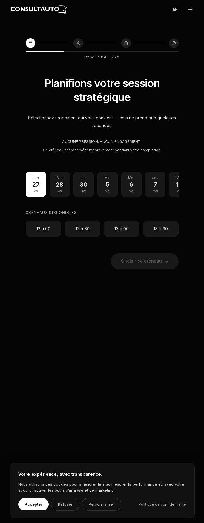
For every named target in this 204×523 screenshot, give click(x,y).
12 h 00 (43, 228)
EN (175, 9)
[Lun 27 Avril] (36, 184)
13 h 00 (121, 228)
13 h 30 (161, 228)
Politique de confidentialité (162, 504)
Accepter (33, 504)
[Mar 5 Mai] (107, 184)
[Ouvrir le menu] (190, 9)
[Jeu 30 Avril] (83, 184)
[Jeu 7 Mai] (155, 184)
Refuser (65, 504)
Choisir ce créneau (144, 260)
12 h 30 (83, 228)
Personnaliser (101, 504)
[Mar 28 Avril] (60, 184)
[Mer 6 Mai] (131, 184)
